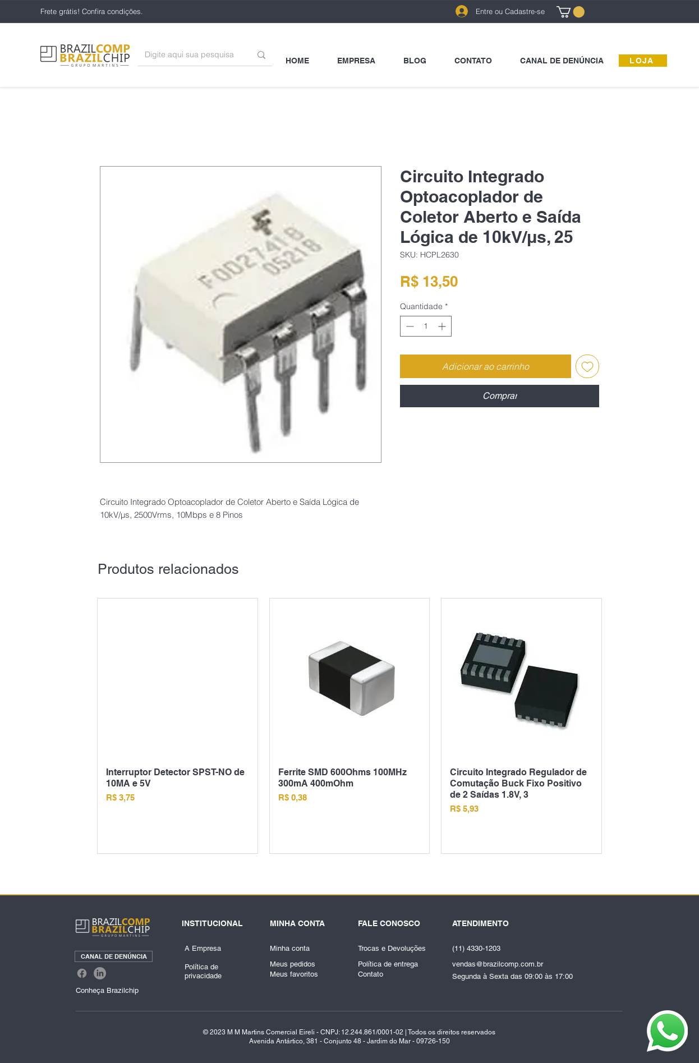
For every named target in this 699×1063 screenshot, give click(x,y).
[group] (349, 726)
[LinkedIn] (100, 973)
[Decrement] (409, 326)
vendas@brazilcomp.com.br (497, 964)
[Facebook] (82, 973)
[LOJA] (643, 60)
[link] (571, 11)
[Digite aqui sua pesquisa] (189, 55)
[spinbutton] (426, 326)
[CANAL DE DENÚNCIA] (114, 956)
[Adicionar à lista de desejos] (587, 366)
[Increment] (443, 326)
